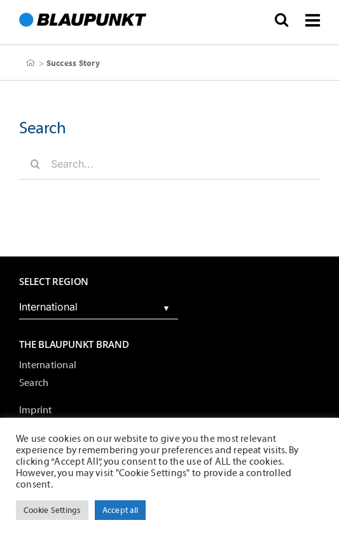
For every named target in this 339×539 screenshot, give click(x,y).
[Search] (35, 164)
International (47, 365)
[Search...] (169, 164)
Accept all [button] (120, 510)
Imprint (35, 410)
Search (33, 383)
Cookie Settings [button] (52, 510)
